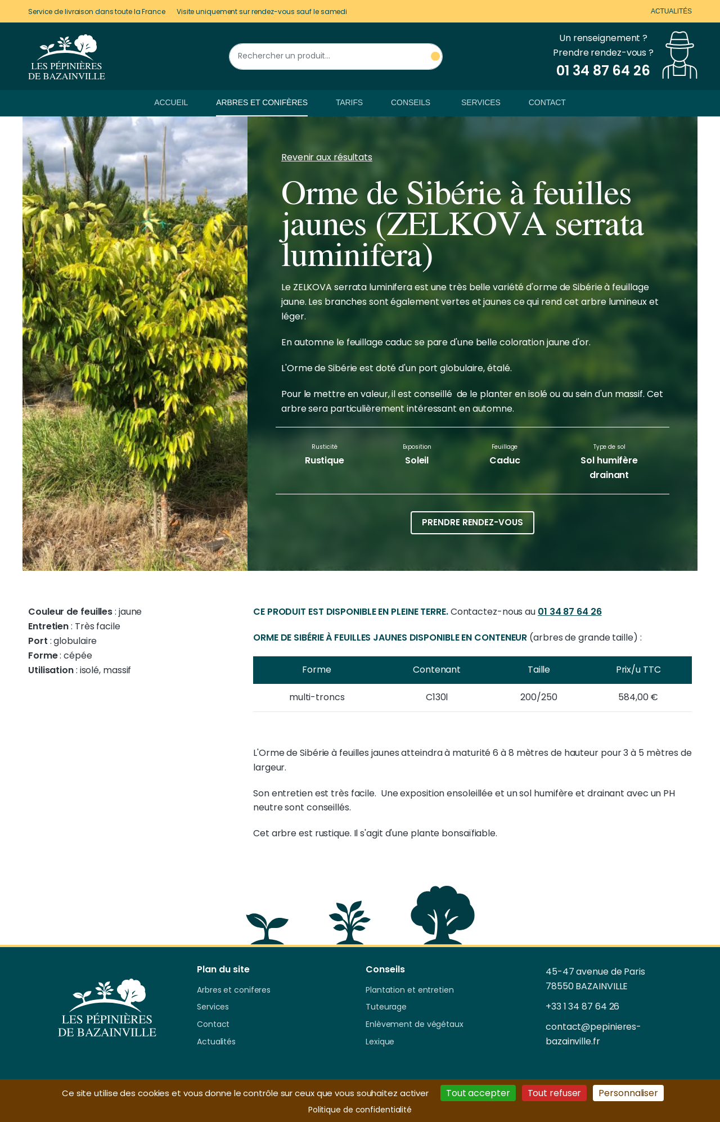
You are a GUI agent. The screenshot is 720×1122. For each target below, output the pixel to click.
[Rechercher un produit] (336, 56)
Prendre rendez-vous (472, 522)
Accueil (171, 102)
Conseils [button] (410, 102)
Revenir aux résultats (326, 157)
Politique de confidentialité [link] (360, 1109)
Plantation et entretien (410, 990)
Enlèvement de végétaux (415, 1024)
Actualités (671, 11)
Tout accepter (478, 1093)
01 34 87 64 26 (570, 611)
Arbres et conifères (262, 102)
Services (481, 102)
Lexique (380, 1042)
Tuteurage (386, 1007)
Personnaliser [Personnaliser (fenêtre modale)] (628, 1093)
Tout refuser (555, 1093)
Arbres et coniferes (234, 990)
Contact (547, 102)
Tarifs (349, 102)
